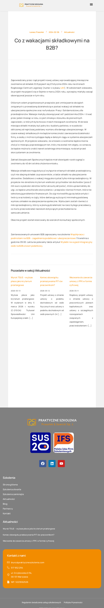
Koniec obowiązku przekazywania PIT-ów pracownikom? (51, 281)
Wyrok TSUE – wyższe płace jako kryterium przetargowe (22, 281)
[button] (91, 4)
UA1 (63, 87)
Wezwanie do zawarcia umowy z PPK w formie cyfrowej (80, 281)
